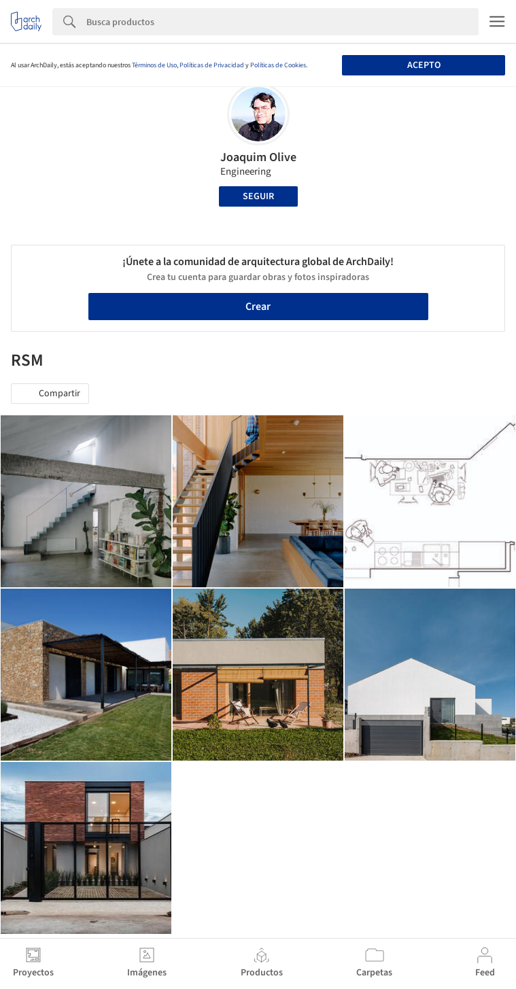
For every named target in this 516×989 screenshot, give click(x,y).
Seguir (258, 196)
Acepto (424, 65)
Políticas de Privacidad (211, 65)
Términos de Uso (154, 65)
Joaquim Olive (258, 157)
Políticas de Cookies (278, 65)
